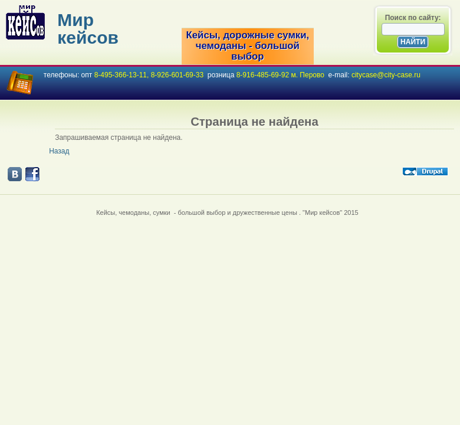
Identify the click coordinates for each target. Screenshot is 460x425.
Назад (59, 151)
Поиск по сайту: (413, 18)
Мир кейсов (88, 28)
